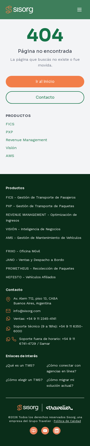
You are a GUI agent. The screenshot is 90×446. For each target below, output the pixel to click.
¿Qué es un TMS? (20, 365)
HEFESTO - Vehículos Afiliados (31, 277)
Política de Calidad (67, 421)
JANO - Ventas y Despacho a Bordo (35, 260)
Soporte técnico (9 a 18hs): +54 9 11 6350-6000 (48, 328)
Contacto (45, 97)
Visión (11, 147)
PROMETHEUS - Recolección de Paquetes (40, 268)
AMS (10, 155)
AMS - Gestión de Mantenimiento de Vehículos (43, 238)
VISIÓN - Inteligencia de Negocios (33, 229)
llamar (45, 343)
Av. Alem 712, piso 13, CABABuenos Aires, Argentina (35, 300)
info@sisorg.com (27, 311)
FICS (10, 124)
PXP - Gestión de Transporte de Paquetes (40, 206)
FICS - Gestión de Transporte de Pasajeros (41, 197)
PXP (9, 132)
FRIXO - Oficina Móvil (23, 251)
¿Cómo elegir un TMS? (24, 380)
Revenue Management (26, 140)
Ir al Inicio (45, 81)
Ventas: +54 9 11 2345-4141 (34, 318)
